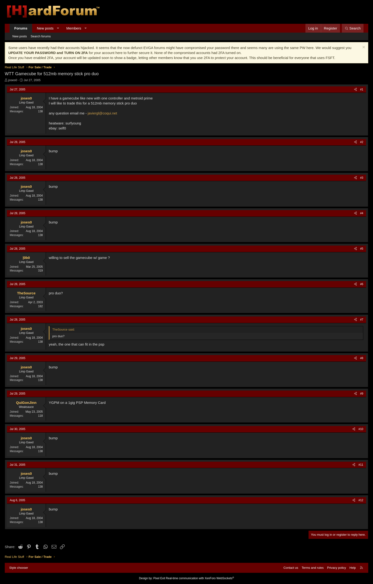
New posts (45, 28)
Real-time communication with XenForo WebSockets (200, 578)
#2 (361, 142)
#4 (361, 213)
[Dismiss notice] (363, 47)
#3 (361, 177)
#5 (361, 248)
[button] (58, 28)
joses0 (12, 80)
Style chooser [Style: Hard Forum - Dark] (18, 567)
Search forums (41, 36)
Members (73, 28)
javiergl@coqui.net (102, 113)
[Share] (355, 89)
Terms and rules (313, 567)
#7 (361, 319)
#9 (361, 393)
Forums (20, 28)
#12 (360, 500)
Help (352, 567)
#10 (360, 429)
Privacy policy (336, 567)
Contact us (290, 567)
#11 (360, 464)
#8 (361, 358)
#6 (361, 284)
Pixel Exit (159, 578)
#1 (361, 89)
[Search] (352, 28)
